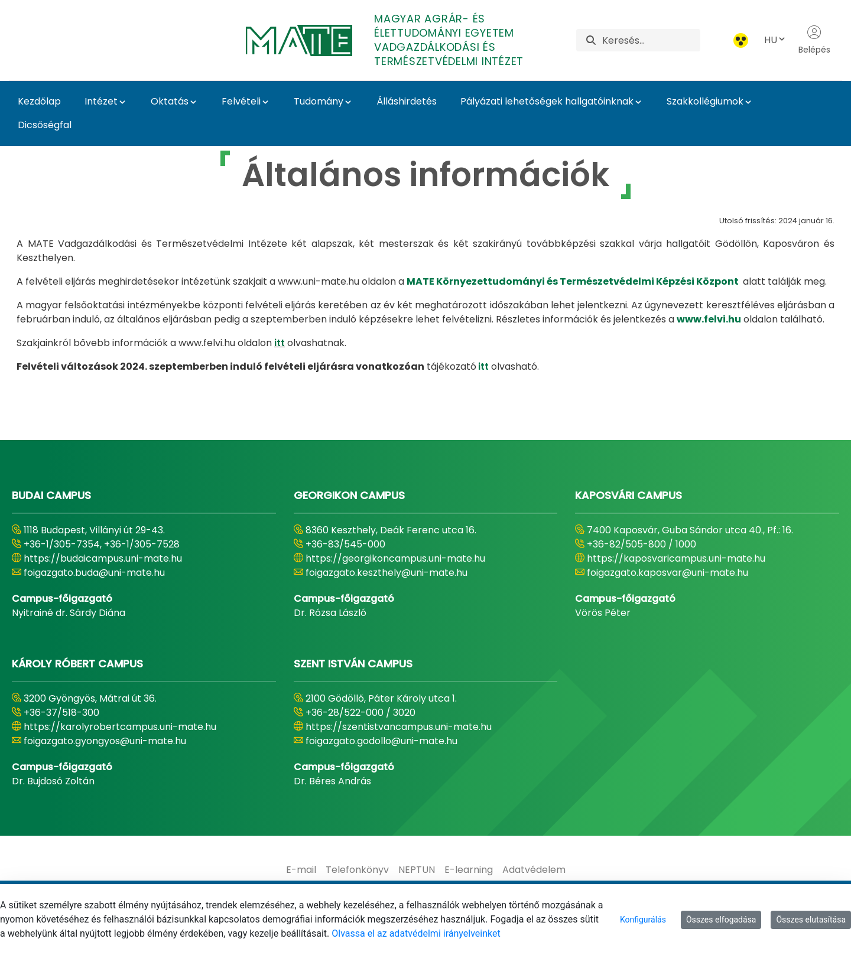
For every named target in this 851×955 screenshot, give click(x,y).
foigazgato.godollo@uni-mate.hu (381, 741)
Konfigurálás (643, 919)
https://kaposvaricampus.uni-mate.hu (676, 558)
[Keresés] (651, 40)
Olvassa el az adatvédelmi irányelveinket (416, 933)
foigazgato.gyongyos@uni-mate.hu (105, 741)
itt (279, 343)
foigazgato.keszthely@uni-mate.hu (386, 572)
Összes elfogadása (721, 919)
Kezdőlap (39, 101)
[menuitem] (301, 870)
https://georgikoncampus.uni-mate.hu (395, 558)
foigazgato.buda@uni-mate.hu (94, 572)
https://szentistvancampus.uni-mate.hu (399, 727)
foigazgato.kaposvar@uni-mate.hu (667, 572)
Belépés (814, 40)
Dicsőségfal (45, 125)
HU (775, 40)
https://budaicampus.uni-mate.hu (103, 558)
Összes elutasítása (811, 919)
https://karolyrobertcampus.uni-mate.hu (120, 727)
